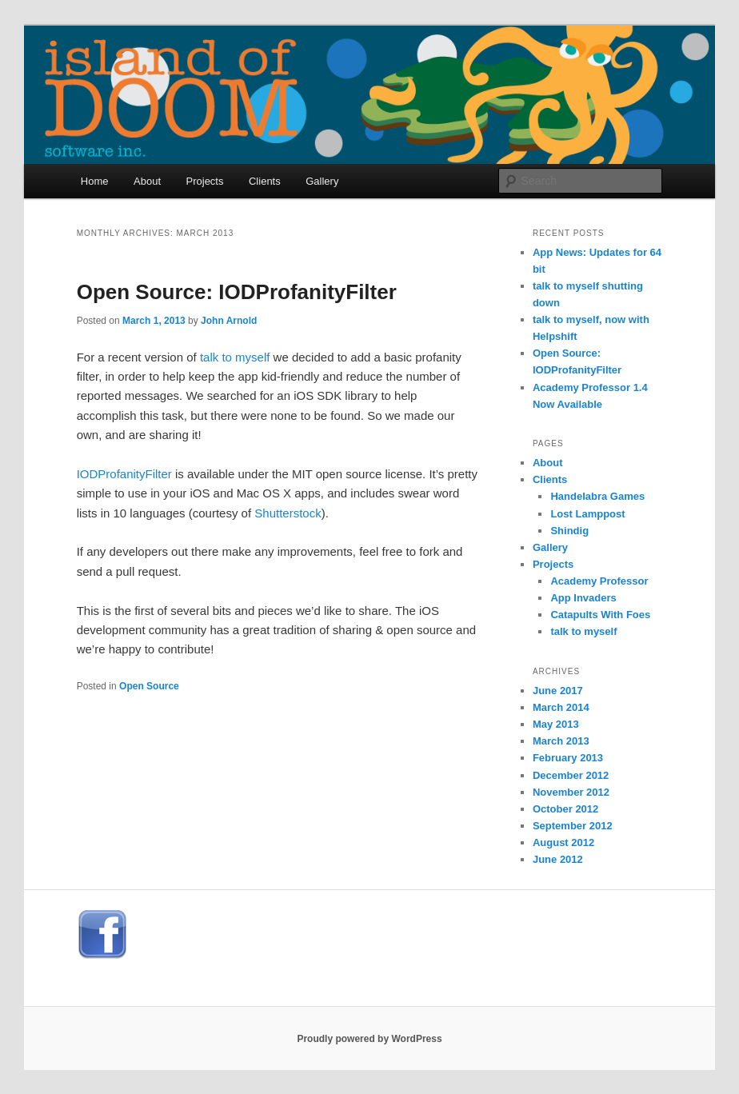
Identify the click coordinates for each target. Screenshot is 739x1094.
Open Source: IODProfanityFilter (237, 292)
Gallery (322, 181)
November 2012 (571, 792)
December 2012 (571, 775)
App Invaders (583, 598)
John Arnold (229, 320)
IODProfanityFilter (124, 474)
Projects (205, 181)
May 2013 (556, 724)
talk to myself (235, 357)
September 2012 (573, 826)
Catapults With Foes (600, 615)
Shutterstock (287, 513)
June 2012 (558, 859)
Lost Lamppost (587, 514)
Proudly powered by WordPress (369, 1038)
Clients (265, 181)
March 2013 (561, 741)
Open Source (149, 686)
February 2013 (568, 758)
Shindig (569, 531)
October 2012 (565, 809)
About (147, 181)
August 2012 (563, 842)
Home (95, 181)
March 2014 (561, 707)
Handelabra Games (597, 496)
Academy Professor (599, 581)
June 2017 (558, 691)
